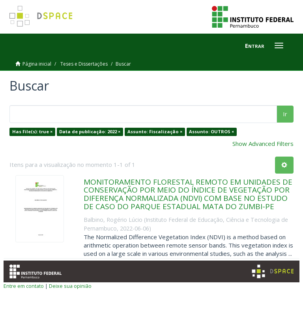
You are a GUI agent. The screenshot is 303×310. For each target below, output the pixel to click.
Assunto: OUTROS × (211, 131)
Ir (285, 114)
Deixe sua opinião (70, 285)
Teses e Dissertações (84, 63)
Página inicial (36, 63)
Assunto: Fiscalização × (154, 131)
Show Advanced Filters (263, 143)
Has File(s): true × (32, 131)
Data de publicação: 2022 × (89, 131)
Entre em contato (24, 285)
